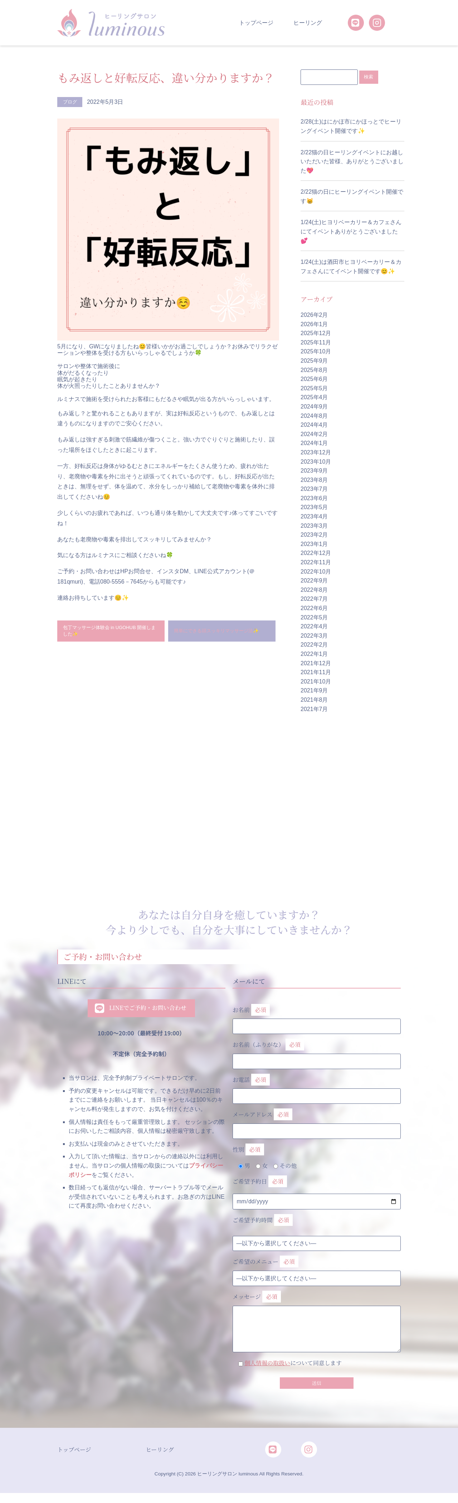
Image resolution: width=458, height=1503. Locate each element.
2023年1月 (314, 544)
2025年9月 (314, 361)
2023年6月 (314, 499)
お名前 (317, 1016)
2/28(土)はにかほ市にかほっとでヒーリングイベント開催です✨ (351, 126)
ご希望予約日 (260, 1182)
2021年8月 (314, 700)
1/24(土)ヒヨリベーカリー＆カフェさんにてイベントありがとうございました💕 (351, 231)
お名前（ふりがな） (317, 1051)
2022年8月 (314, 590)
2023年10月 (316, 462)
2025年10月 (316, 352)
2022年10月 (316, 572)
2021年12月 (316, 663)
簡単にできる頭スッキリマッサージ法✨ (221, 633)
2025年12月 (316, 333)
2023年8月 (314, 480)
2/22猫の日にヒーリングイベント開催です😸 (352, 196)
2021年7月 (314, 709)
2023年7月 (314, 489)
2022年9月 (314, 581)
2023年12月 (316, 453)
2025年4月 (314, 398)
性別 (248, 1150)
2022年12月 (316, 553)
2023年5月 (314, 507)
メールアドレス (317, 1121)
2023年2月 (314, 535)
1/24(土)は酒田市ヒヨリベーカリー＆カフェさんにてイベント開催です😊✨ (351, 267)
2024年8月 (314, 416)
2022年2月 (314, 645)
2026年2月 (314, 315)
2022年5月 (314, 618)
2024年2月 (314, 434)
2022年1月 (314, 654)
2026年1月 (314, 325)
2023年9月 (314, 471)
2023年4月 (314, 517)
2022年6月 (314, 608)
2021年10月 (316, 682)
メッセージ (317, 1311)
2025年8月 (314, 370)
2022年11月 (316, 563)
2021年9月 (314, 691)
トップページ (256, 23)
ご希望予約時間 (263, 1221)
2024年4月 (314, 425)
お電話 (317, 1086)
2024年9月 (314, 407)
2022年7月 (314, 599)
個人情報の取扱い (267, 1363)
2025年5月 (314, 389)
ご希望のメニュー (265, 1262)
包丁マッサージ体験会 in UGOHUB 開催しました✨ (109, 633)
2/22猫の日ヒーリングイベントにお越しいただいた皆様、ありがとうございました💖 (352, 161)
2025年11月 (316, 343)
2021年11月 (316, 673)
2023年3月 (314, 526)
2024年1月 (314, 443)
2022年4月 (314, 627)
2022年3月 (314, 636)
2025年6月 (314, 379)
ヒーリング (307, 23)
